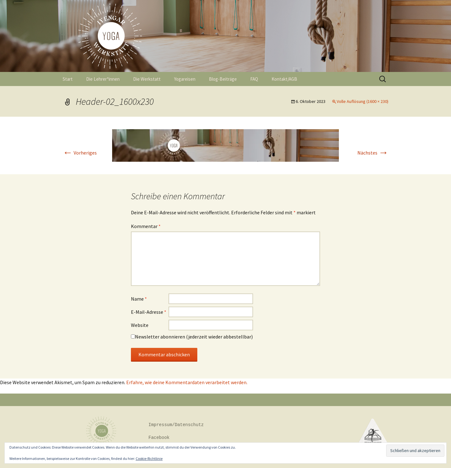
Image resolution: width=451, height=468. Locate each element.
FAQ (254, 79)
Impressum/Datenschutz (176, 425)
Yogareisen (184, 79)
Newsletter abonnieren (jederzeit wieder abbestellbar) (194, 336)
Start (68, 79)
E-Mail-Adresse (148, 312)
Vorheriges (80, 153)
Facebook (158, 438)
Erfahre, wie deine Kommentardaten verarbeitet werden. (186, 382)
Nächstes (372, 153)
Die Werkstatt (147, 79)
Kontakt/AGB (284, 79)
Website (139, 325)
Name (139, 299)
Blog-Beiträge (223, 79)
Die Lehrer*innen (103, 79)
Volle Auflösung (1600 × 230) (362, 101)
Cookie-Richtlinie (149, 458)
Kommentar (146, 226)
